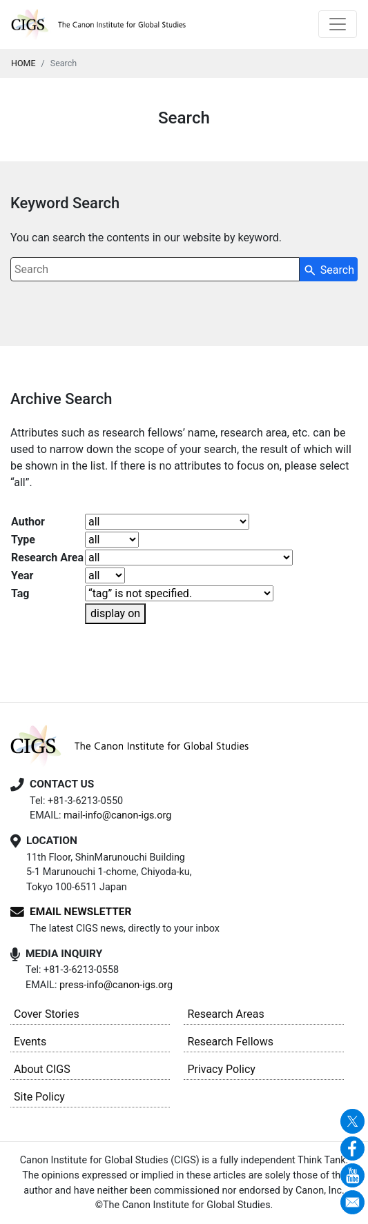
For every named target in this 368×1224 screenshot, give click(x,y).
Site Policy (39, 1096)
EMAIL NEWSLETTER (80, 911)
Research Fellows (230, 1041)
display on (115, 613)
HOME (23, 63)
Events (30, 1041)
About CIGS (42, 1069)
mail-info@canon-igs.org (117, 815)
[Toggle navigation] (337, 24)
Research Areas (225, 1014)
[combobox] (155, 269)
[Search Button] (329, 269)
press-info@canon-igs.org (116, 985)
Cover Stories (46, 1014)
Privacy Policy (221, 1069)
